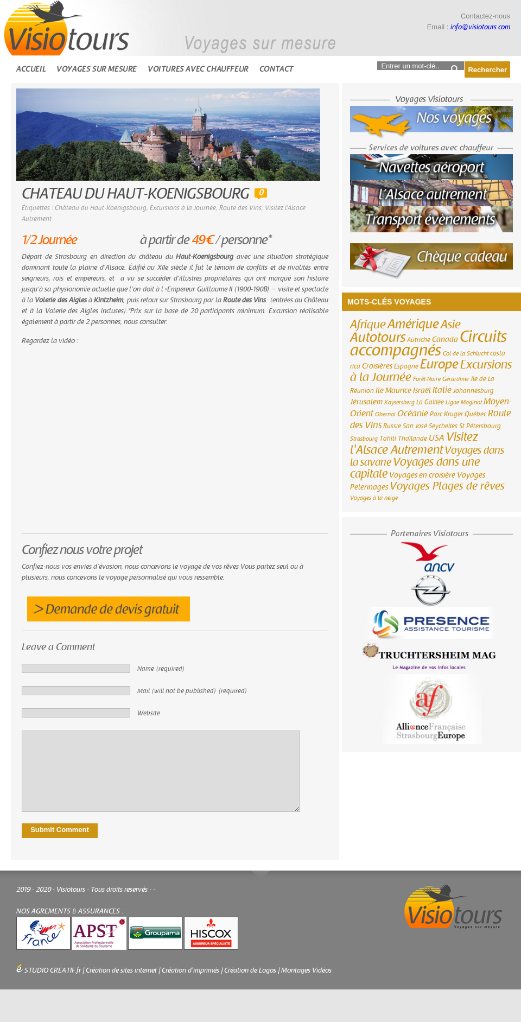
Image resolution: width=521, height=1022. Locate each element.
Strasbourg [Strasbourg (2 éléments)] (364, 438)
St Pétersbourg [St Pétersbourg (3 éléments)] (480, 426)
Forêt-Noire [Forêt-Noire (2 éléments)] (427, 379)
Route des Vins (240, 208)
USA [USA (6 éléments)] (436, 438)
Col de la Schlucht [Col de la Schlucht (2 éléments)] (465, 353)
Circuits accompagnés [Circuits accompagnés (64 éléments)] (428, 343)
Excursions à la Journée (183, 208)
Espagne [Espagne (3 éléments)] (406, 366)
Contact (276, 69)
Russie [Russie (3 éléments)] (392, 426)
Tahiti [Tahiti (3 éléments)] (387, 438)
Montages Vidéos (306, 970)
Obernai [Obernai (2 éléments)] (385, 414)
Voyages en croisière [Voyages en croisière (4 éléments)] (422, 475)
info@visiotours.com (480, 27)
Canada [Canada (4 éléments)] (445, 339)
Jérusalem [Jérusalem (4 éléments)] (366, 402)
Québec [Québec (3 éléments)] (475, 414)
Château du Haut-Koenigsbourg (101, 208)
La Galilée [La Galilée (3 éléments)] (430, 402)
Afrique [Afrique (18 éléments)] (368, 325)
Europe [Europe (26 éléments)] (439, 364)
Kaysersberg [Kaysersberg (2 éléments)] (399, 402)
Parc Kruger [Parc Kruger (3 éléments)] (446, 414)
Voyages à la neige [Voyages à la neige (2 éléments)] (374, 498)
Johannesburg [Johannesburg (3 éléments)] (473, 391)
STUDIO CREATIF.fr (52, 970)
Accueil (31, 69)
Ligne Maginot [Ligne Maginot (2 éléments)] (464, 402)
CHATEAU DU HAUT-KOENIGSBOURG (135, 194)
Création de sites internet (121, 970)
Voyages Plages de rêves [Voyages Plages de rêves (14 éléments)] (447, 486)
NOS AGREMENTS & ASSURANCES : (70, 911)
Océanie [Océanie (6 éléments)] (412, 413)
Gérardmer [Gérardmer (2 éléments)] (455, 379)
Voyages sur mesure (96, 69)
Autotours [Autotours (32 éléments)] (377, 337)
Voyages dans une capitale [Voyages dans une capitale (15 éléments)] (415, 468)
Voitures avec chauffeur (198, 69)
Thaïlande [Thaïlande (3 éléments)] (412, 438)
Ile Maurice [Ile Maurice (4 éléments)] (393, 390)
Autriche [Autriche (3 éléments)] (418, 340)
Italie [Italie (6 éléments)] (442, 390)
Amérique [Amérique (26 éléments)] (413, 324)
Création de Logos (250, 970)
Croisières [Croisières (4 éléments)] (377, 366)
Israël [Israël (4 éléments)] (422, 390)
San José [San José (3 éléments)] (415, 426)
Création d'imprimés (190, 970)
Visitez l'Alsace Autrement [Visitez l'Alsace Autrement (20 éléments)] (414, 443)
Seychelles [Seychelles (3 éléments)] (443, 426)
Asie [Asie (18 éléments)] (451, 325)
